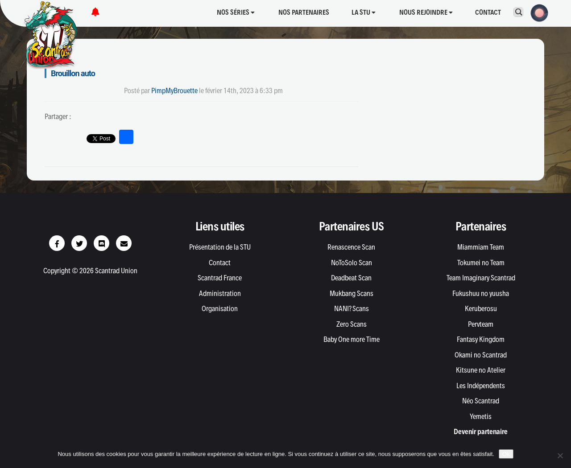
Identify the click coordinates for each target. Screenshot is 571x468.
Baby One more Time (351, 339)
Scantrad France (220, 278)
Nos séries (236, 12)
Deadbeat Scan (351, 278)
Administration (220, 293)
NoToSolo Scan (351, 263)
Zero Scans (351, 324)
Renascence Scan (351, 247)
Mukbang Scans (351, 293)
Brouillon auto (73, 73)
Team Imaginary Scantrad (481, 278)
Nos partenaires (303, 12)
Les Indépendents (480, 386)
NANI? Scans (351, 308)
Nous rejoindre (426, 12)
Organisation (220, 308)
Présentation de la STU (220, 247)
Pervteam (480, 324)
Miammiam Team (480, 247)
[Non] (559, 455)
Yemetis (481, 416)
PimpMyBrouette (174, 90)
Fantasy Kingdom (481, 339)
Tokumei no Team (481, 263)
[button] (537, 12)
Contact (488, 12)
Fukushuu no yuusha (480, 293)
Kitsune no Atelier (480, 370)
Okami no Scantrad (481, 355)
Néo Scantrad (480, 401)
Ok (506, 454)
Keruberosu (481, 308)
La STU (364, 12)
